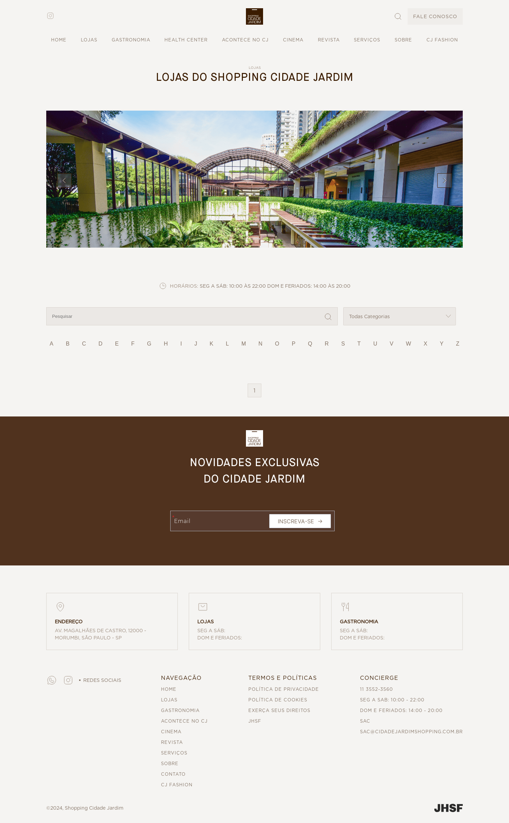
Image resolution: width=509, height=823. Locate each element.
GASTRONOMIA (131, 39)
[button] (254, 16)
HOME (58, 39)
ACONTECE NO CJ (245, 39)
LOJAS (89, 39)
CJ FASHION (442, 39)
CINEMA (293, 39)
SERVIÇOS (367, 39)
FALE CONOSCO (435, 16)
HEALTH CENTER (186, 39)
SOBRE (403, 39)
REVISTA (329, 39)
